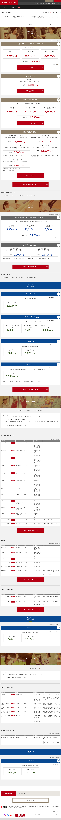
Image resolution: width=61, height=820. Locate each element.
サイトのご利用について (45, 814)
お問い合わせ (58, 814)
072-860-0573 (22, 793)
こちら (22, 425)
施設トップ (37, 3)
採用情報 (39, 814)
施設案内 (42, 3)
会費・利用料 (47, 3)
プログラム (58, 3)
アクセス (53, 3)
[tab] (10, 25)
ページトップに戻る (55, 811)
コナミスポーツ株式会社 (33, 814)
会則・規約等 (52, 814)
